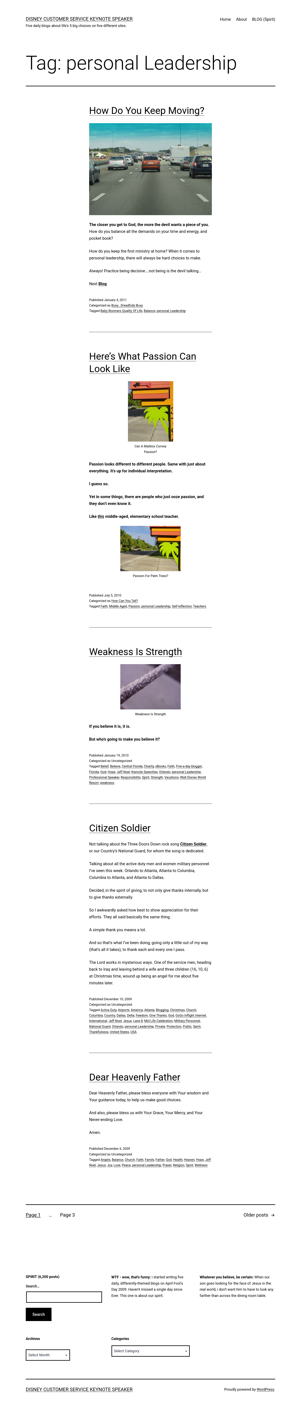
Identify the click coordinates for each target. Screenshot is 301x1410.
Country (109, 1015)
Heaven (189, 1160)
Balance (149, 311)
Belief (105, 766)
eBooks (160, 766)
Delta (130, 1015)
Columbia (96, 1015)
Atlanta (149, 1010)
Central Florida (132, 766)
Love (117, 1165)
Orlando (164, 772)
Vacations (171, 777)
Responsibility (130, 777)
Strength (157, 777)
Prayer (167, 1165)
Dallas (121, 1015)
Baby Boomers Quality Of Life (121, 311)
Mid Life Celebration (158, 1021)
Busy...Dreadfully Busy (127, 305)
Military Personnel (187, 1021)
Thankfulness (98, 1032)
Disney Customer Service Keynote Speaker (79, 19)
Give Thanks (158, 1015)
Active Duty (108, 1010)
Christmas (177, 1010)
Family (149, 1160)
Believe (115, 766)
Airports (123, 1010)
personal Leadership (171, 311)
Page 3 (67, 1215)
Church (191, 1010)
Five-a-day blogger (189, 766)
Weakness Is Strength (135, 652)
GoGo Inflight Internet (190, 1015)
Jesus (127, 1021)
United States (119, 1032)
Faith (104, 606)
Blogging (162, 1010)
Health (177, 1160)
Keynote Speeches (144, 772)
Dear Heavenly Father (134, 1077)
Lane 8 (138, 1021)
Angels (105, 1160)
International (98, 1021)
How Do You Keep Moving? (146, 110)
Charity (149, 766)
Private (160, 1026)
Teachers (199, 606)
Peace (126, 1165)
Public (187, 1026)
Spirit (145, 777)
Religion (178, 1165)
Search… (33, 1286)
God (103, 772)
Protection (174, 1026)
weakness (107, 783)
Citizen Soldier (120, 828)
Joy (109, 1165)
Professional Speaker (104, 777)
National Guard (99, 1026)
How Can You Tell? (124, 601)
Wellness (201, 1165)
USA (134, 1032)
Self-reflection (182, 606)
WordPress (265, 1389)
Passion (134, 606)
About (241, 19)
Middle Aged (118, 606)
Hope (111, 772)
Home (225, 19)
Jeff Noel (123, 772)
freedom (142, 1015)
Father (160, 1160)
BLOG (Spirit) (263, 19)
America (137, 1010)
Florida (94, 772)
